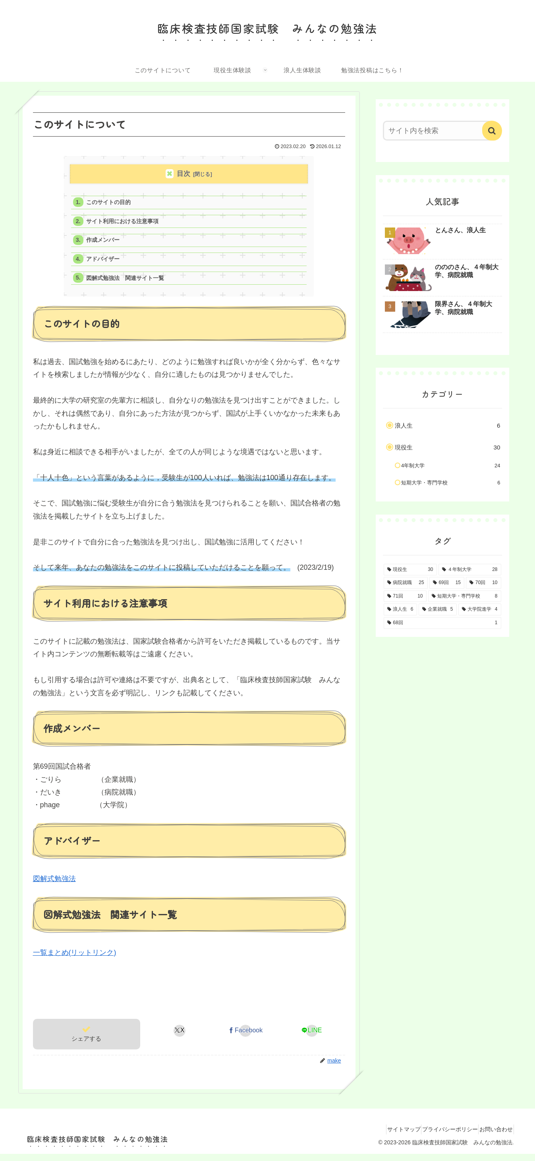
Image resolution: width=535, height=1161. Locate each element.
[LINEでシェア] (311, 1037)
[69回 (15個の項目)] (446, 583)
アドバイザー (105, 263)
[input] (438, 131)
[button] (492, 131)
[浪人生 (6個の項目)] (400, 609)
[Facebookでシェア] (245, 1037)
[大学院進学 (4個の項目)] (479, 609)
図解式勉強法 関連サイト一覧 (129, 284)
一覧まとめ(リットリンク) (74, 959)
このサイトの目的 (111, 203)
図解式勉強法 (54, 885)
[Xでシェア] (179, 1037)
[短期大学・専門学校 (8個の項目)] (464, 596)
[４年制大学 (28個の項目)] (469, 570)
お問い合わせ (493, 1136)
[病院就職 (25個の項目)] (406, 583)
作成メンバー (105, 243)
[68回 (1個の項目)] (442, 623)
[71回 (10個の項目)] (405, 596)
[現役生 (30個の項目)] (410, 570)
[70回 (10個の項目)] (483, 583)
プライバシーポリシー (440, 1136)
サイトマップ (387, 1136)
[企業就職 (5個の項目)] (438, 609)
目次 (183, 173)
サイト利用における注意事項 (126, 223)
